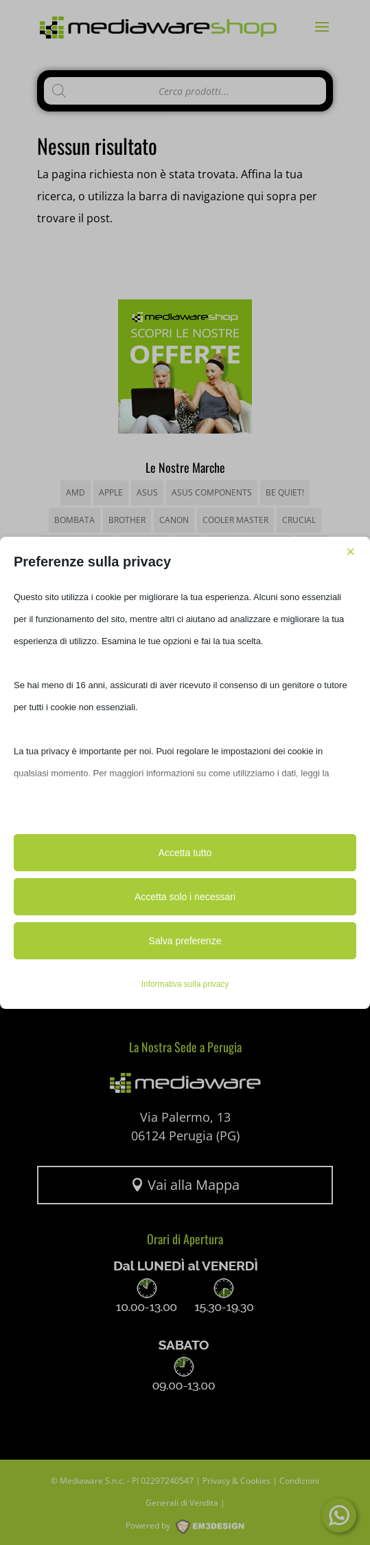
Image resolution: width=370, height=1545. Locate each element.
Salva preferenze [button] (185, 940)
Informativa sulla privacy (185, 984)
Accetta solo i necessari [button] (185, 896)
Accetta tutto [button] (185, 852)
